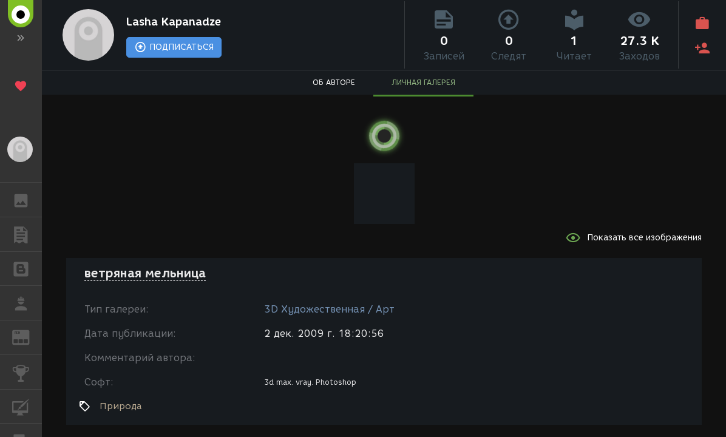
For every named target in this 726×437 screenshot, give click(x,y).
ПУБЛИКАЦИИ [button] (27, 234)
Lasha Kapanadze (173, 22)
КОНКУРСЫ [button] (27, 372)
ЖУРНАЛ (27, 336)
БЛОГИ (27, 268)
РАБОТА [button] (27, 303)
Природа (120, 406)
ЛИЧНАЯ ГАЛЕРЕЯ (423, 82)
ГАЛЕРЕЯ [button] (27, 200)
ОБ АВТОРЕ (334, 82)
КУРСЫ (27, 405)
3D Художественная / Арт (329, 309)
